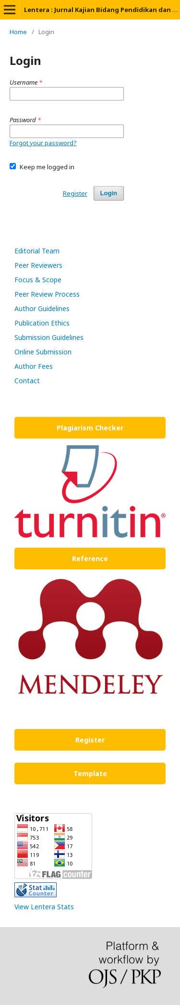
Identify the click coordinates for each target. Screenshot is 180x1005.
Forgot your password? (43, 142)
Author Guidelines (42, 308)
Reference (90, 558)
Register (75, 193)
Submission (33, 337)
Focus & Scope (38, 279)
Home (18, 31)
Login (108, 193)
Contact (27, 380)
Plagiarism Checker (90, 427)
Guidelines (68, 337)
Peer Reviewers (38, 265)
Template (90, 773)
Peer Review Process (47, 294)
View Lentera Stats (44, 906)
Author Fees (33, 366)
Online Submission (43, 351)
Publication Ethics (42, 322)
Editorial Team (37, 250)
